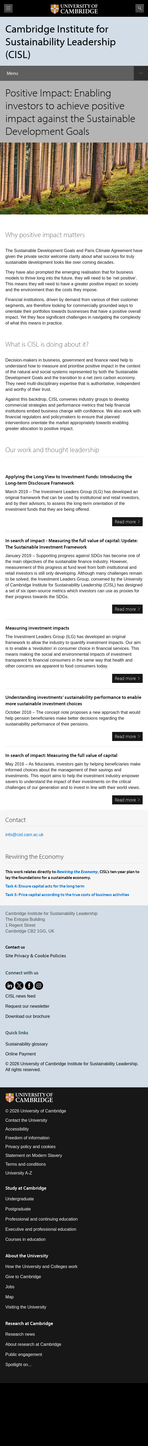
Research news (20, 1334)
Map (9, 1297)
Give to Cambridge (23, 1276)
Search (139, 8)
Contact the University (26, 1120)
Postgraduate (18, 1209)
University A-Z (18, 1173)
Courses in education (25, 1239)
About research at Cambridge (33, 1344)
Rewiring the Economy (77, 871)
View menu (8, 8)
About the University (26, 1256)
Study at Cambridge (25, 1188)
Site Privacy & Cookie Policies (35, 956)
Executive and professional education (40, 1229)
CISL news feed (20, 996)
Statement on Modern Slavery (33, 1155)
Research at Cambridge (29, 1323)
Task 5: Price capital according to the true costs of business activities (67, 894)
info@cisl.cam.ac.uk (24, 834)
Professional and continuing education (41, 1219)
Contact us (15, 947)
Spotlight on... (18, 1364)
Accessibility (17, 1129)
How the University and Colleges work (41, 1266)
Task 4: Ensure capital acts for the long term (45, 886)
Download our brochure (27, 1016)
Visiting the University (25, 1307)
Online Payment (20, 1054)
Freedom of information (27, 1138)
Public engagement (23, 1354)
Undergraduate (19, 1199)
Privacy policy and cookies (30, 1146)
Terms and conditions (25, 1164)
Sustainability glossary (26, 1044)
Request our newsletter (27, 1006)
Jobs (9, 1287)
